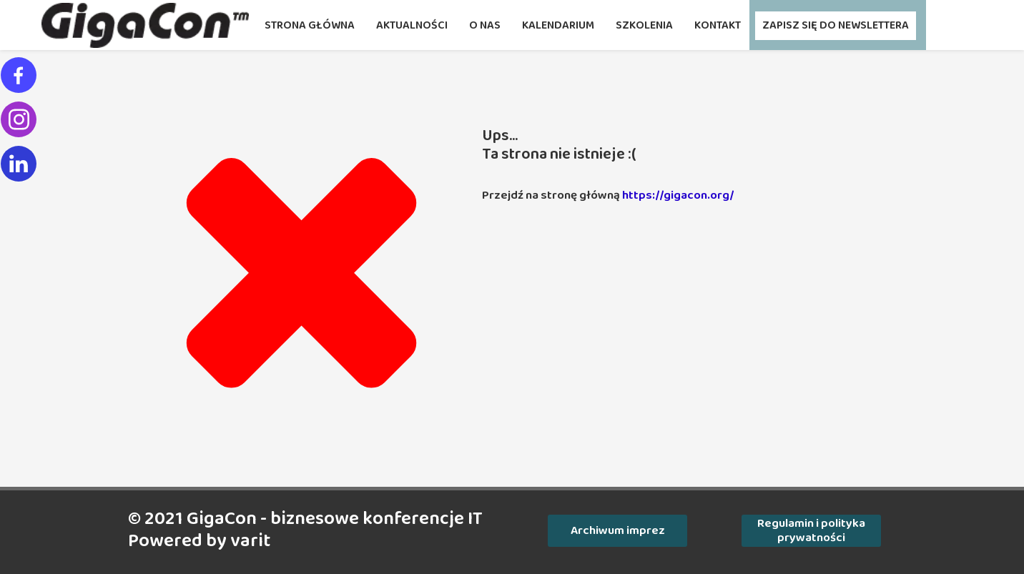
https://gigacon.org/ (678, 195)
